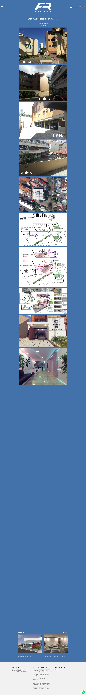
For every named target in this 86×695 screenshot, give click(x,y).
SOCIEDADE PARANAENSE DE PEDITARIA (54, 655)
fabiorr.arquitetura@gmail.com (78, 7)
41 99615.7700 (82, 6)
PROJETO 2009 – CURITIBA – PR (25, 656)
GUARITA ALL (21, 655)
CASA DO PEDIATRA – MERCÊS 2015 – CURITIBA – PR (54, 656)
